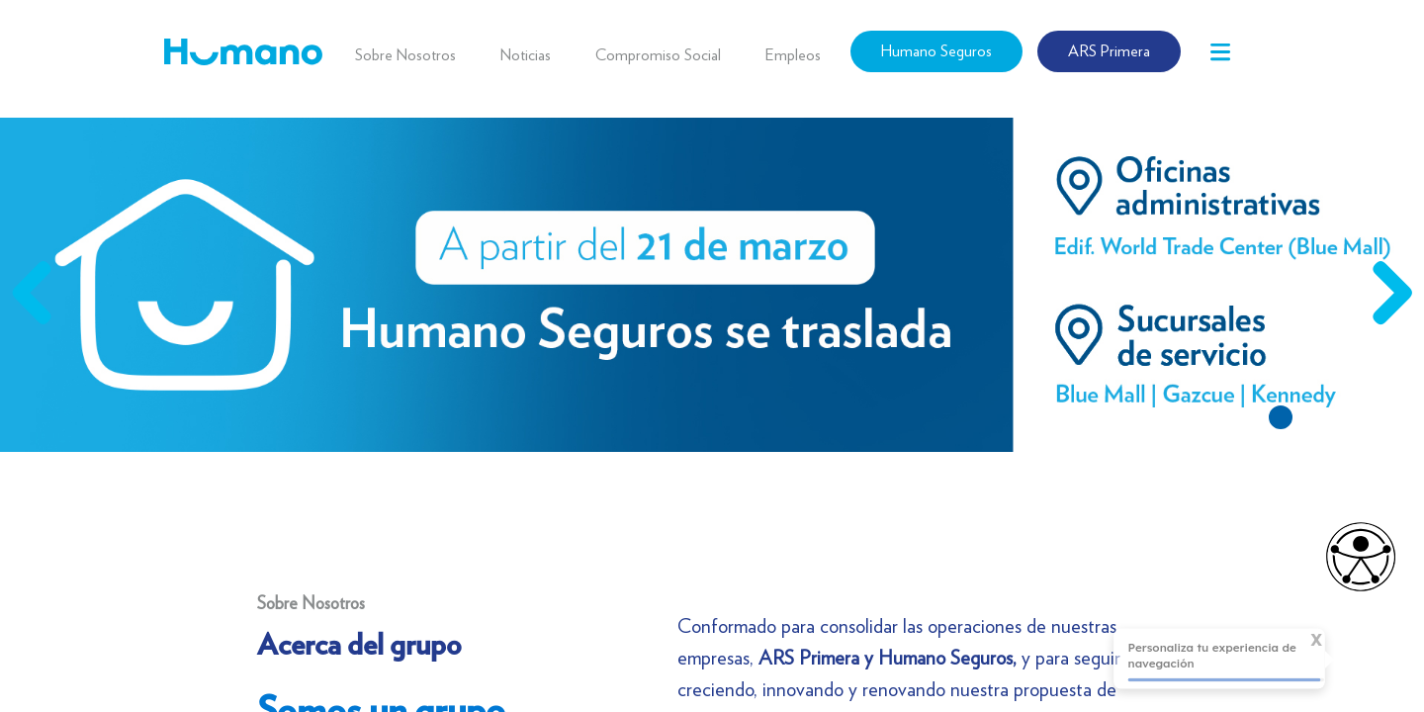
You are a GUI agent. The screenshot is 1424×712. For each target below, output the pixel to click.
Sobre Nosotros (405, 54)
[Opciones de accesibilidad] (1351, 556)
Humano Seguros (936, 51)
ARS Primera (1109, 51)
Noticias (525, 54)
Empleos (793, 54)
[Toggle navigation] (1220, 52)
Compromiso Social (658, 54)
